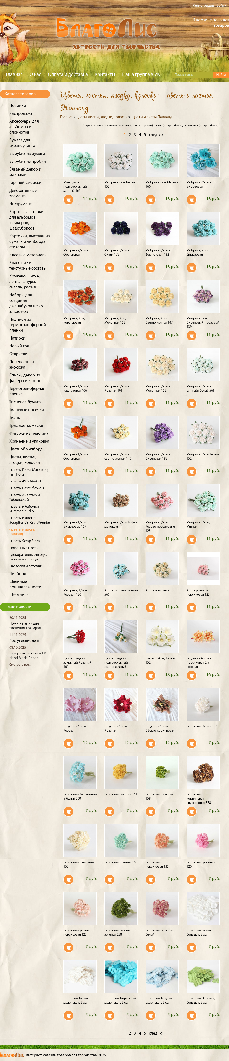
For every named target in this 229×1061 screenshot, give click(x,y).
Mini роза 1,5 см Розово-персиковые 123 (160, 527)
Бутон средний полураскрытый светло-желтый (116, 663)
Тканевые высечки (26, 410)
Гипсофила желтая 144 (120, 794)
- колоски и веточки (25, 566)
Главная (14, 74)
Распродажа (20, 113)
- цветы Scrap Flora (24, 541)
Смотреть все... (20, 665)
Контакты (105, 74)
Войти (221, 6)
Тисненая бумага (25, 402)
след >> (156, 135)
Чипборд (17, 574)
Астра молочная (157, 590)
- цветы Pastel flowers (26, 488)
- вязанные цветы (23, 548)
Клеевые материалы (28, 255)
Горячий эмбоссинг (27, 183)
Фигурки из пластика (28, 433)
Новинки (17, 106)
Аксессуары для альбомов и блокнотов (24, 127)
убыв (148, 125)
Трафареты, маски (26, 425)
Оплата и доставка (68, 74)
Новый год (19, 346)
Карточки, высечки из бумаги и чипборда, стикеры (29, 242)
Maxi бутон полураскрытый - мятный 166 (75, 187)
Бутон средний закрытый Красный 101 (77, 663)
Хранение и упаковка (29, 441)
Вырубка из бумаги (27, 154)
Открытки (18, 354)
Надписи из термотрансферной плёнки (27, 325)
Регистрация (203, 6)
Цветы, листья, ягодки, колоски (102, 117)
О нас (35, 74)
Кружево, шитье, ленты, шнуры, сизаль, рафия (24, 282)
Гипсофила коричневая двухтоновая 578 (199, 799)
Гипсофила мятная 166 (120, 862)
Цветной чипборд (26, 449)
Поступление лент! (25, 641)
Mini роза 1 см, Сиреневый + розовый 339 (203, 323)
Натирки (17, 338)
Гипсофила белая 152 (202, 726)
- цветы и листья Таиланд (151, 117)
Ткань (14, 418)
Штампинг (18, 595)
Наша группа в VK (141, 74)
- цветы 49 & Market (25, 481)
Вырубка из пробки (27, 161)
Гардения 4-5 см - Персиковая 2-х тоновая (199, 663)
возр (138, 125)
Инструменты (21, 204)
